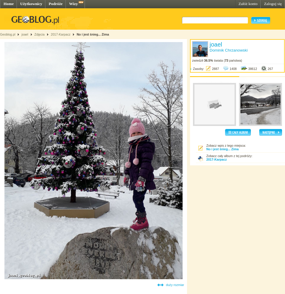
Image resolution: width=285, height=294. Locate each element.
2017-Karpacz (60, 34)
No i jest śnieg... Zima (93, 34)
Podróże (56, 3)
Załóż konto (247, 3)
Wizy (73, 3)
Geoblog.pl (7, 34)
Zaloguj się (273, 3)
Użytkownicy (31, 3)
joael (24, 34)
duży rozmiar (175, 285)
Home (9, 3)
